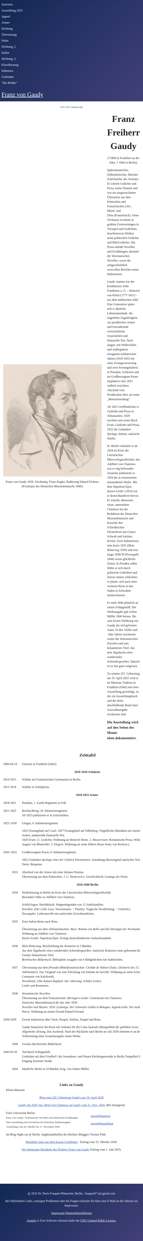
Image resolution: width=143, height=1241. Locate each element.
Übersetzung (9, 34)
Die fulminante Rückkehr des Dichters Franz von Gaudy (55, 1149)
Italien (5, 52)
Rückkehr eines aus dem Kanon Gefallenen (52, 1142)
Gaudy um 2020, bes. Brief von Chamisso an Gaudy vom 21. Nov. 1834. (61, 1105)
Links (80, 107)
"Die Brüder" (9, 82)
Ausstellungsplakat (101, 1123)
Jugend (6, 16)
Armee (6, 22)
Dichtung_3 (9, 58)
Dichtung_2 (9, 46)
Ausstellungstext (100, 1116)
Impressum (58, 1213)
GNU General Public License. (98, 1220)
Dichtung (7, 28)
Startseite (7, 4)
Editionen (7, 70)
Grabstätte (8, 76)
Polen (5, 40)
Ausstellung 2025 (12, 10)
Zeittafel (74, 107)
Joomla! (32, 1220)
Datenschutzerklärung (78, 1213)
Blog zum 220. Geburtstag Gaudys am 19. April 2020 (71, 1097)
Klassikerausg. (10, 64)
